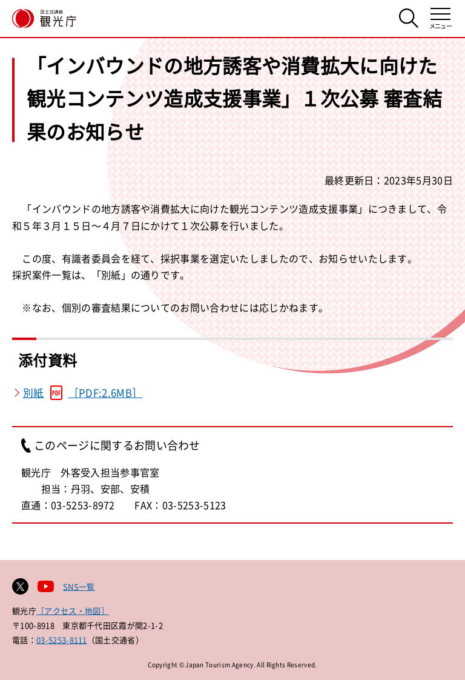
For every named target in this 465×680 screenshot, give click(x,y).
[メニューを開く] (440, 18)
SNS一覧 (79, 586)
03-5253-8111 (61, 639)
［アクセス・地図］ (72, 610)
